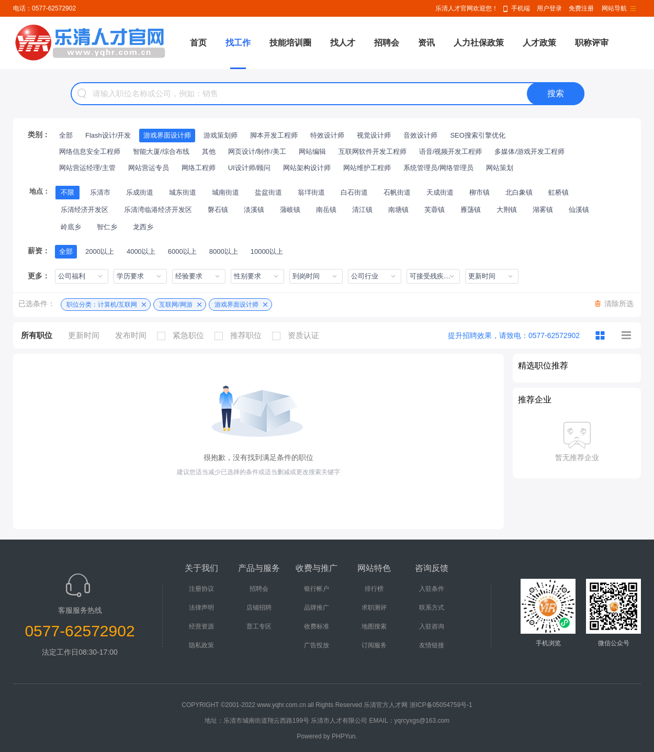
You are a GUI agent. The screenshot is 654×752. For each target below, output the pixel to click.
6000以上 (182, 251)
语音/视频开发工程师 (450, 151)
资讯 (426, 42)
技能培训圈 (290, 42)
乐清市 (100, 192)
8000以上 (223, 251)
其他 (209, 151)
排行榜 (374, 588)
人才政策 (539, 42)
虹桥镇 (558, 192)
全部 (66, 135)
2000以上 (99, 251)
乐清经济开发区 (84, 210)
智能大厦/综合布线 (161, 151)
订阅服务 (374, 645)
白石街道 (354, 192)
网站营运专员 (148, 168)
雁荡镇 (470, 210)
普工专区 (259, 626)
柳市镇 (479, 192)
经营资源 (201, 626)
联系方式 (431, 607)
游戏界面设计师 (167, 135)
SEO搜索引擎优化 (477, 135)
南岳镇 (326, 210)
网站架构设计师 (307, 168)
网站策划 (499, 168)
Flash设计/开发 (108, 135)
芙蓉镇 (434, 210)
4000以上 (141, 251)
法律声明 (201, 607)
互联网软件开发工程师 (373, 151)
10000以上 (267, 251)
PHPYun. (344, 736)
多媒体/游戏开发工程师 (529, 151)
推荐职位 (241, 335)
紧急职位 (183, 335)
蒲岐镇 (290, 210)
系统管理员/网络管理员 (438, 168)
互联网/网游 (175, 304)
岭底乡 (71, 227)
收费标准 (316, 626)
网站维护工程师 (367, 168)
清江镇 (362, 210)
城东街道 (182, 192)
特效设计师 (327, 135)
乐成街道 (139, 192)
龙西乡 (143, 227)
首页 (198, 42)
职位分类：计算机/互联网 (101, 304)
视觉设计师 (374, 135)
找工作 (238, 42)
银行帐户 (316, 588)
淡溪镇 (254, 210)
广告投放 (316, 645)
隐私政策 (201, 645)
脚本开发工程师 (274, 135)
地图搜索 (374, 626)
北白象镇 (519, 192)
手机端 (520, 8)
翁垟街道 (311, 192)
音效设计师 (420, 135)
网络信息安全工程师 (89, 151)
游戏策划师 (221, 135)
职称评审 (591, 42)
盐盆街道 (268, 192)
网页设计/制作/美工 (257, 151)
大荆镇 (507, 210)
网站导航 (614, 8)
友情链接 (431, 645)
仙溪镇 (579, 210)
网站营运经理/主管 (87, 168)
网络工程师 (199, 168)
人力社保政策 (479, 42)
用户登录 (549, 8)
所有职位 (36, 335)
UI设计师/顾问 (249, 168)
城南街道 (225, 192)
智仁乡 (107, 227)
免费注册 (581, 8)
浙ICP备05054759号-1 (441, 705)
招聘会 (386, 42)
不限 (67, 192)
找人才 (342, 42)
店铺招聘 (259, 607)
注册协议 (201, 588)
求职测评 (374, 607)
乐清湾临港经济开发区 (158, 210)
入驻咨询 (431, 626)
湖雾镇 (543, 210)
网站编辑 (312, 151)
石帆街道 (397, 192)
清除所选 (619, 303)
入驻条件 (431, 588)
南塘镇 (398, 210)
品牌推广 (316, 607)
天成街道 (440, 192)
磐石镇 (218, 210)
